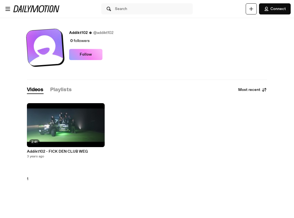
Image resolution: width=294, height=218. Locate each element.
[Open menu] (7, 8)
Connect (275, 9)
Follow (86, 54)
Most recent (252, 90)
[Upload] (251, 8)
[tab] (35, 89)
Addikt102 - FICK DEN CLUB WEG (57, 151)
